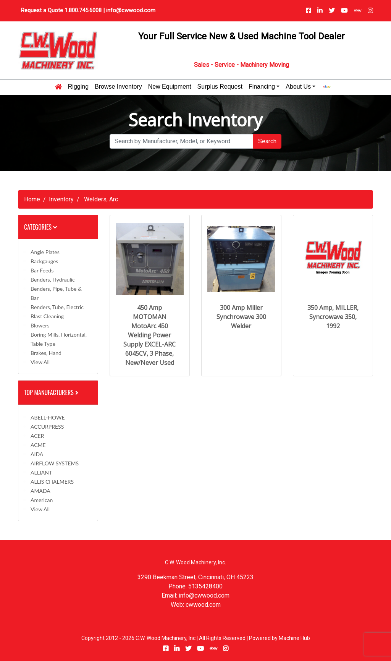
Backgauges (44, 261)
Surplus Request (219, 87)
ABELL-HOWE (48, 417)
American (42, 500)
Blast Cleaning (47, 316)
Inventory (61, 199)
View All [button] (40, 362)
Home (32, 199)
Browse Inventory (118, 87)
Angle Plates (45, 252)
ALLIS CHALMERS (52, 481)
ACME (38, 445)
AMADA (40, 491)
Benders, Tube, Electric (57, 307)
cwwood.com (203, 604)
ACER (37, 436)
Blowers (40, 325)
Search (267, 141)
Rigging (78, 87)
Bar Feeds (42, 270)
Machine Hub (294, 638)
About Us (298, 87)
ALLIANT (41, 472)
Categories (40, 227)
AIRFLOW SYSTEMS (55, 463)
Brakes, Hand (46, 353)
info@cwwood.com (130, 10)
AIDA (37, 454)
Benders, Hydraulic (53, 279)
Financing (262, 87)
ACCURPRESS (47, 426)
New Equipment (169, 87)
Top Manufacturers (52, 392)
